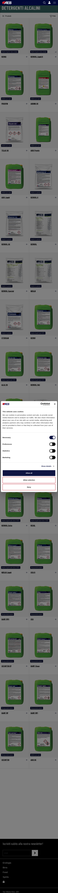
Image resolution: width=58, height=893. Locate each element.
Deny (29, 487)
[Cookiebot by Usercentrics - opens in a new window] (40, 404)
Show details (46, 466)
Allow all (29, 473)
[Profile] (49, 3)
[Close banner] (55, 404)
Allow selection (29, 480)
